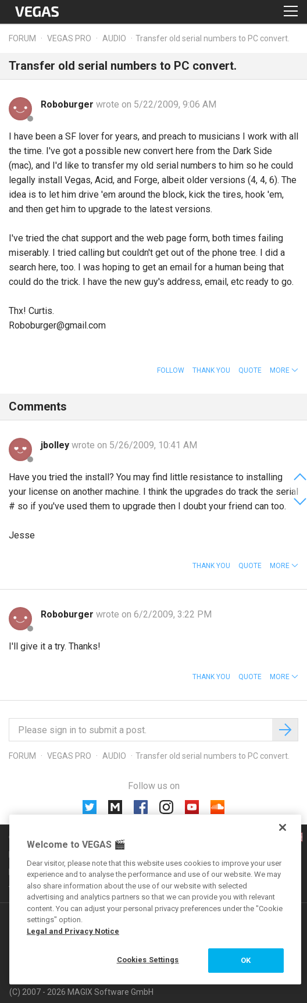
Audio (114, 38)
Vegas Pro (69, 38)
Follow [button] (170, 370)
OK (246, 960)
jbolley (56, 445)
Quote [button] (250, 370)
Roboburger (68, 104)
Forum (22, 38)
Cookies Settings (148, 959)
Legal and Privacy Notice (73, 931)
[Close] (282, 827)
